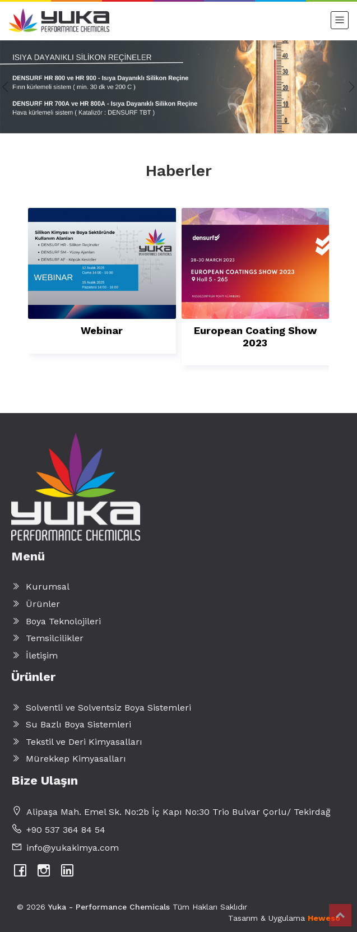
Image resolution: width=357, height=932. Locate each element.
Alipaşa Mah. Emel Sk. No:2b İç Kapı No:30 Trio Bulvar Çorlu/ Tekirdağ (178, 811)
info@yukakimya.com (72, 847)
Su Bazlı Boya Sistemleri (71, 724)
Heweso (324, 918)
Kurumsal (40, 586)
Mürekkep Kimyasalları (68, 758)
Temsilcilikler (47, 638)
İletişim (34, 655)
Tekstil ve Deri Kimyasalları (76, 741)
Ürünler (35, 604)
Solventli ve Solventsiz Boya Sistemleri (101, 707)
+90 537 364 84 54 (65, 829)
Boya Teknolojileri (56, 621)
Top (340, 915)
